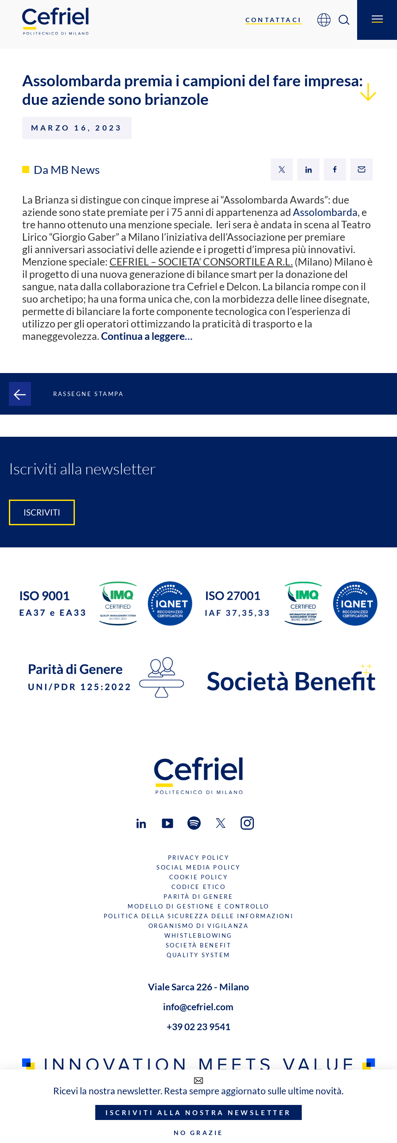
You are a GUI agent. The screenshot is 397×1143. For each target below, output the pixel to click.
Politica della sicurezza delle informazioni (198, 916)
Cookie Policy (198, 877)
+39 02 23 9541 (198, 1026)
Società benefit (199, 945)
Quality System (198, 954)
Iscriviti (41, 512)
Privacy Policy (199, 857)
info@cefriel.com (198, 1006)
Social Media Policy (198, 867)
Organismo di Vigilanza (198, 925)
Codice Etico (198, 886)
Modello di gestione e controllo (198, 906)
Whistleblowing (198, 935)
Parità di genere (198, 896)
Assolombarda (325, 212)
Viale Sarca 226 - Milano (198, 986)
